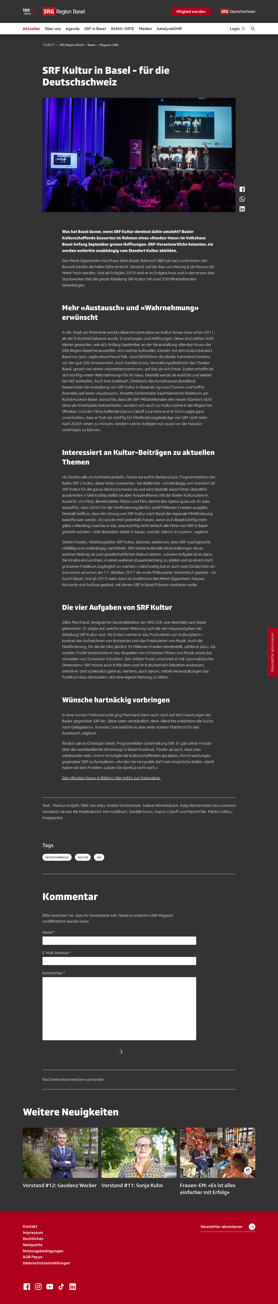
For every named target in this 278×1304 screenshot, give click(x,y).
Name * (48, 932)
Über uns (53, 28)
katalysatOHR (169, 28)
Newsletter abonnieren (228, 1226)
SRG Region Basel (71, 45)
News (91, 45)
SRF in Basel (95, 28)
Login (237, 28)
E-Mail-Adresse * (56, 952)
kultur (83, 857)
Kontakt (30, 1226)
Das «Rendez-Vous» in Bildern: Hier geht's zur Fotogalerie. (111, 778)
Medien (145, 28)
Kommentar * (53, 973)
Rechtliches (33, 1238)
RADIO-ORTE (122, 28)
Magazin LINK (109, 45)
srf (99, 857)
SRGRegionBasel (57, 857)
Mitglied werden (191, 11)
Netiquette (33, 1244)
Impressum (33, 1232)
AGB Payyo (32, 1257)
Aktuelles (31, 28)
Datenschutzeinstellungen (46, 1263)
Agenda (72, 28)
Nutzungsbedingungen (43, 1251)
